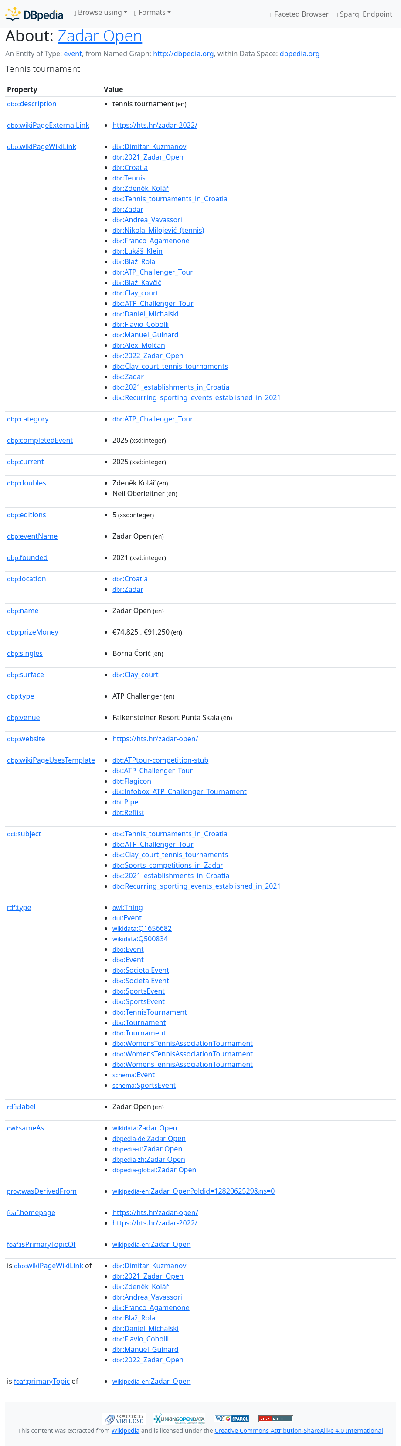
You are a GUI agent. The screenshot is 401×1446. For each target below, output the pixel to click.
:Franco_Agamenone (151, 240)
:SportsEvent (138, 991)
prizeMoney (32, 632)
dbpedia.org (300, 53)
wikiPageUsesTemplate (51, 760)
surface (25, 674)
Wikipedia (125, 1430)
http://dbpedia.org (183, 53)
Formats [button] (150, 12)
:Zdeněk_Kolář (140, 188)
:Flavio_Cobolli (140, 324)
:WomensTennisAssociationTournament (182, 1043)
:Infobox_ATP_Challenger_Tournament (179, 791)
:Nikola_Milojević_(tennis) (158, 230)
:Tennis (129, 178)
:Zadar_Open (151, 1244)
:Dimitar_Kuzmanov (149, 146)
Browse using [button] (98, 12)
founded (27, 557)
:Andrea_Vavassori (147, 219)
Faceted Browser (299, 14)
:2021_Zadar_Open (148, 157)
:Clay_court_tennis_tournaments (170, 366)
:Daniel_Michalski (145, 314)
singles (25, 653)
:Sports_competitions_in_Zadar (167, 865)
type (20, 696)
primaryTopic (42, 1381)
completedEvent (40, 440)
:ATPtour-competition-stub (160, 760)
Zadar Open (100, 35)
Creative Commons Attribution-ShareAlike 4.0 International (298, 1430)
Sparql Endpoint (364, 14)
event (73, 53)
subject (24, 833)
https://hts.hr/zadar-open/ (155, 738)
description (32, 104)
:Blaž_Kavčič (136, 282)
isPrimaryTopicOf (41, 1244)
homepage (31, 1212)
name (22, 610)
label (21, 1106)
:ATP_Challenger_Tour (152, 272)
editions (26, 514)
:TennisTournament (149, 1012)
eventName (32, 536)
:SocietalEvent (140, 970)
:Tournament (139, 1022)
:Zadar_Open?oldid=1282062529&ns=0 (193, 1191)
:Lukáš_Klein (137, 251)
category (27, 419)
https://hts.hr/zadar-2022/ (154, 125)
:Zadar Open (144, 1128)
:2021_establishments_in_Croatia (171, 387)
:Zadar (127, 209)
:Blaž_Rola (133, 261)
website (26, 738)
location (26, 579)
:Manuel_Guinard (145, 334)
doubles (26, 483)
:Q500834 (140, 939)
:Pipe (125, 802)
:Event (127, 918)
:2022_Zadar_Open (148, 355)
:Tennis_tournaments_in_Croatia (170, 199)
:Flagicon (131, 781)
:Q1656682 (142, 928)
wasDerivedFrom (42, 1191)
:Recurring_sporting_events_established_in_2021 (196, 397)
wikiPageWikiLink (41, 146)
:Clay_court (135, 293)
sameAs (25, 1128)
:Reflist (128, 812)
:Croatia (130, 167)
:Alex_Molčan (138, 345)
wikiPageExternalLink (48, 125)
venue (23, 717)
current (25, 461)
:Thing (127, 907)
